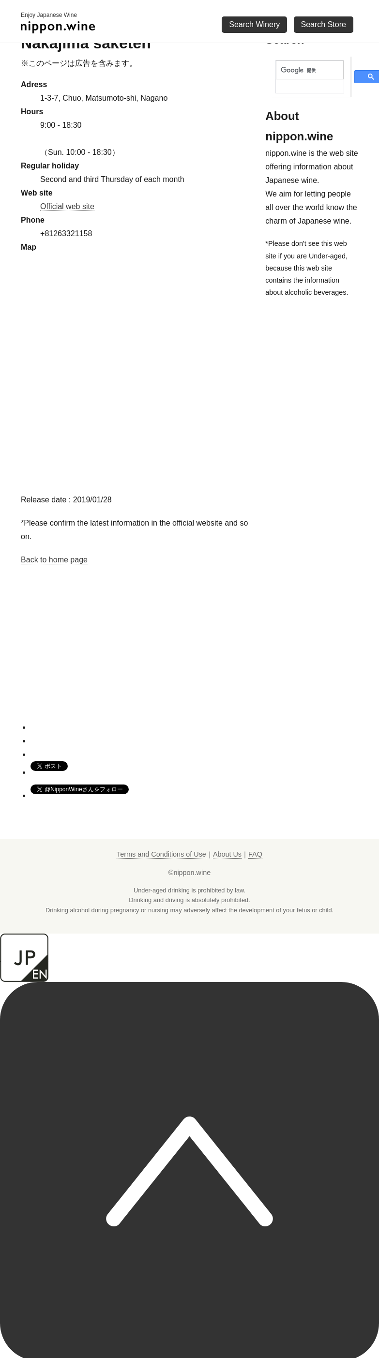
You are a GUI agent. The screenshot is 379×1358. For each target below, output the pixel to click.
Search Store (323, 24)
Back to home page (54, 560)
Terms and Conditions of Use (161, 854)
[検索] (310, 70)
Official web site (67, 206)
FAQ (255, 854)
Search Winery (254, 24)
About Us (227, 854)
